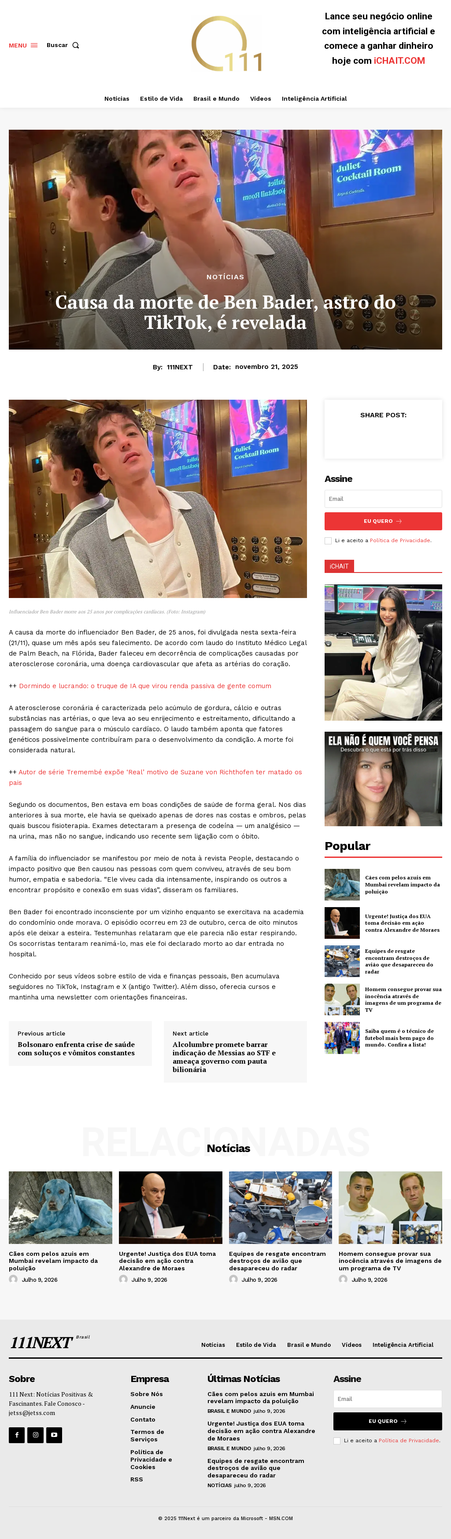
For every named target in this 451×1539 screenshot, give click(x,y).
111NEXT (180, 367)
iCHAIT (339, 566)
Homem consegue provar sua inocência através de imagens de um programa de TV (403, 999)
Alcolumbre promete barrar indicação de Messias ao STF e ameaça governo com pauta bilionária (224, 1057)
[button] (65, 45)
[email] (383, 499)
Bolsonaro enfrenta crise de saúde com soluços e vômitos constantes (76, 1048)
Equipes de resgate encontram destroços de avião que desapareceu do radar (399, 961)
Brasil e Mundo (229, 1411)
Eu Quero (383, 521)
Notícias (225, 277)
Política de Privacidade (400, 540)
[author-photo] (14, 1279)
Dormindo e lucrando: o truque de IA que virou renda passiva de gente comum (145, 686)
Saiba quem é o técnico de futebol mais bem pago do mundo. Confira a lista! (399, 1038)
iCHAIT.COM (399, 60)
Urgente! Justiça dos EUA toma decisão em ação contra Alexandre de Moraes (402, 923)
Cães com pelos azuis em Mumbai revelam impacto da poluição (402, 884)
